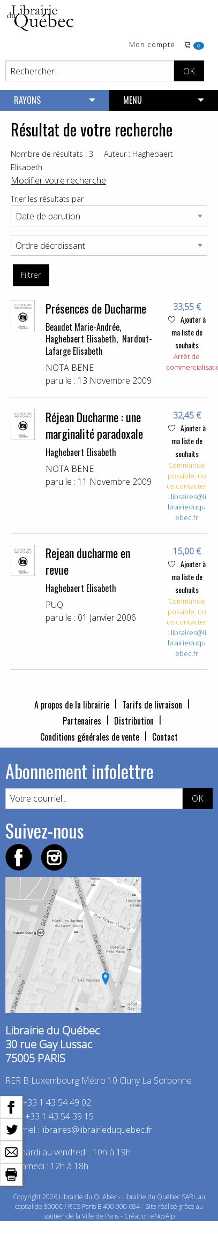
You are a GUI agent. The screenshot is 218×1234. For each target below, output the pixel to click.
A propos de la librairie (71, 704)
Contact (165, 736)
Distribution (134, 720)
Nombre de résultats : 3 (52, 154)
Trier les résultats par (47, 199)
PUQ (54, 605)
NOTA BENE (70, 368)
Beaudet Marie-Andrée (82, 327)
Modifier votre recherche (58, 180)
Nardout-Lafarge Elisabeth (99, 344)
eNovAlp (163, 1216)
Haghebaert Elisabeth (81, 338)
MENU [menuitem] (132, 100)
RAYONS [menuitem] (27, 100)
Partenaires (82, 720)
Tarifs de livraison (152, 704)
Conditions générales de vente (89, 736)
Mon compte (152, 45)
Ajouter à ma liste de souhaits (187, 332)
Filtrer (31, 275)
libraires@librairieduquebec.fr (187, 507)
